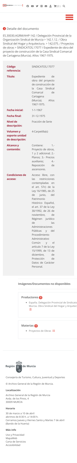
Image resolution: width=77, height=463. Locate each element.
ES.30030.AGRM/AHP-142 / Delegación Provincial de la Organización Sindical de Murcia (37, 38)
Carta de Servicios (16, 441)
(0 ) (57, 6)
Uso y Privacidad (15, 434)
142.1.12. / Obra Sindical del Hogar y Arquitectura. (35, 42)
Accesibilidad (13, 445)
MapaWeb (11, 438)
